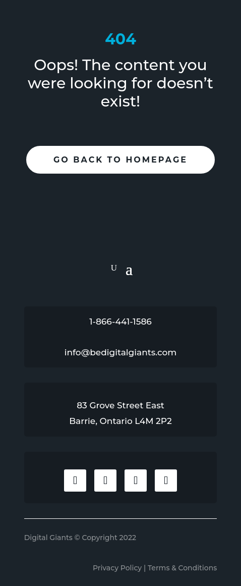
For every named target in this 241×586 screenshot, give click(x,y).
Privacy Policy (117, 567)
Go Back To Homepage (120, 160)
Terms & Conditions (182, 567)
